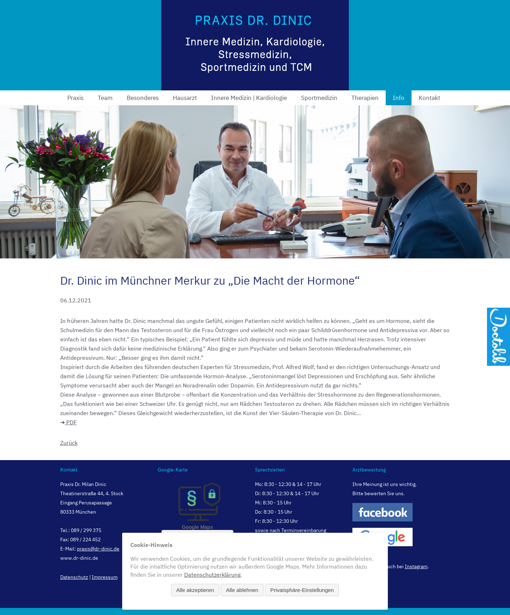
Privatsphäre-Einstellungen (302, 590)
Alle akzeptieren (195, 590)
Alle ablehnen (242, 590)
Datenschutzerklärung (212, 574)
